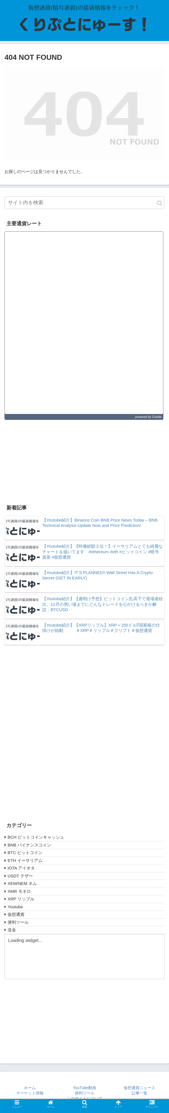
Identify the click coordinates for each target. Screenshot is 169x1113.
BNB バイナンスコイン (29, 845)
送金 (12, 929)
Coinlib (157, 416)
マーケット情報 (30, 1093)
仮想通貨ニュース (139, 1088)
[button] (160, 203)
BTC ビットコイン (25, 852)
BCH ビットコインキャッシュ (36, 837)
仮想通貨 (16, 914)
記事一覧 (139, 1093)
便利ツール (18, 922)
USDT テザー (20, 875)
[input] (84, 202)
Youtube (15, 906)
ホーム (30, 1088)
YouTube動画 (84, 1088)
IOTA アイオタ (21, 868)
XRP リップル (21, 898)
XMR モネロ (19, 891)
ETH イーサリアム (25, 860)
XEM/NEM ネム (22, 883)
